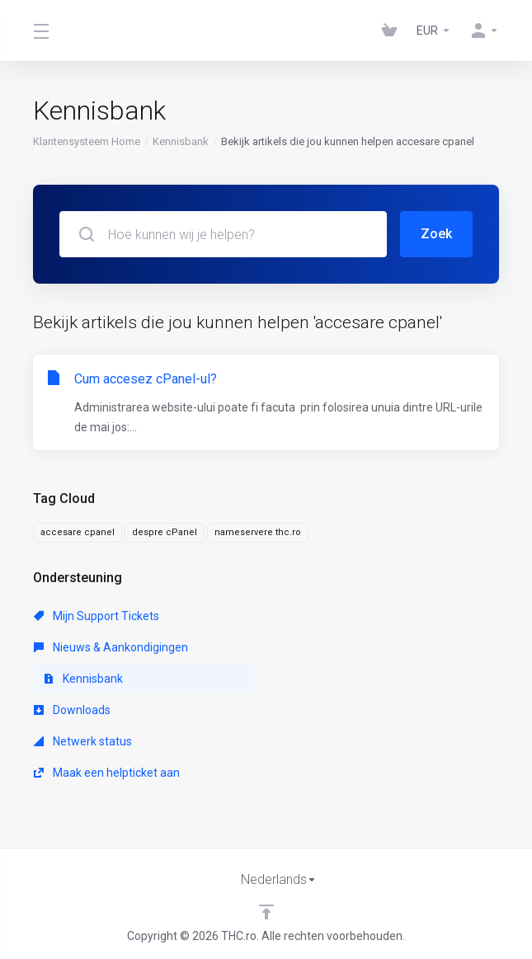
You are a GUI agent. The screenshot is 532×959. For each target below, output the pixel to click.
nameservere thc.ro (257, 532)
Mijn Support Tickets (96, 616)
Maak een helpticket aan (107, 772)
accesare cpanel (77, 532)
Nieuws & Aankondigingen (111, 647)
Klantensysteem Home (86, 141)
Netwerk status (83, 741)
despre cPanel (164, 532)
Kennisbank (181, 141)
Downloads (72, 710)
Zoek (436, 234)
